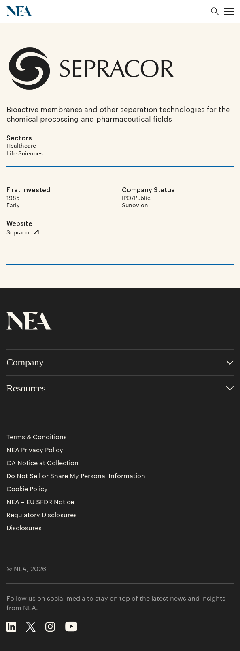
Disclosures (24, 527)
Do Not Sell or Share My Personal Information (75, 476)
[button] (228, 11)
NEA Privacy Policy (34, 450)
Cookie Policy (27, 489)
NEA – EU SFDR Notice (40, 501)
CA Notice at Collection (42, 463)
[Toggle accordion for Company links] (120, 362)
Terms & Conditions (36, 437)
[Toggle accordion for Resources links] (120, 388)
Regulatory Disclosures (41, 514)
